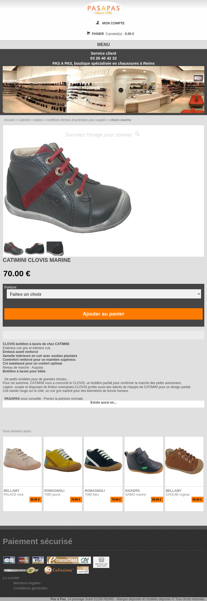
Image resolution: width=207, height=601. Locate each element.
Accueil (9, 120)
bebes (38, 120)
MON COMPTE (113, 23)
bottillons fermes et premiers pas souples (76, 120)
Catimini (24, 120)
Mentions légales (27, 583)
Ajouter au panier (103, 314)
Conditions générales (30, 588)
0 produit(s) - (109, 34)
